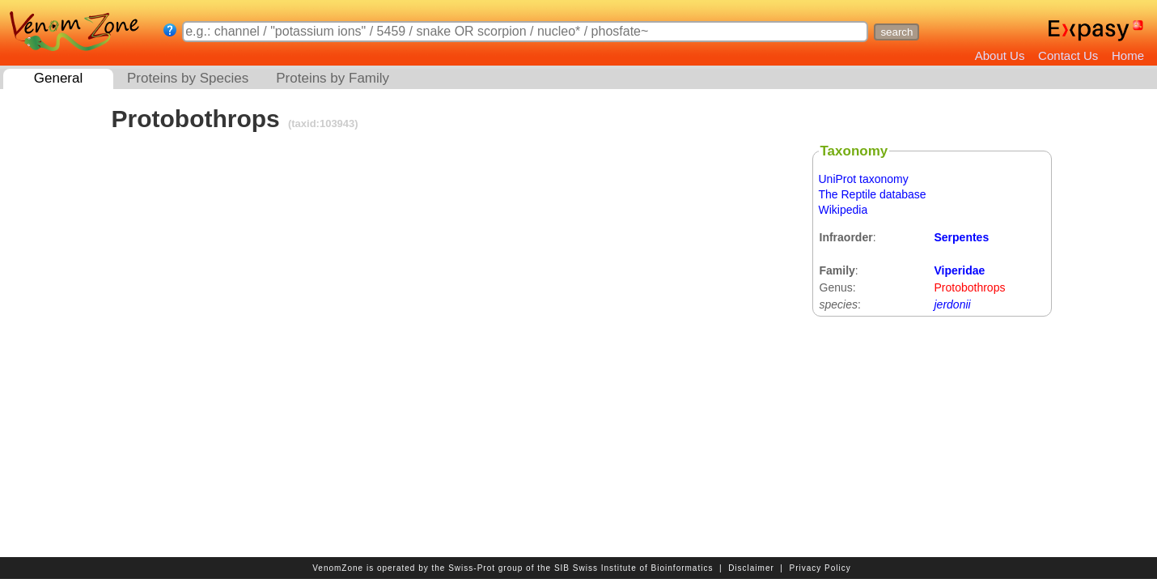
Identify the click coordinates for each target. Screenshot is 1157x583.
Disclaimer (751, 568)
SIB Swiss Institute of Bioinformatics (634, 568)
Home (1128, 55)
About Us (1000, 55)
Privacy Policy (820, 568)
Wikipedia (843, 209)
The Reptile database (872, 194)
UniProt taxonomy (864, 178)
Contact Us (1068, 55)
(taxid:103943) (321, 123)
